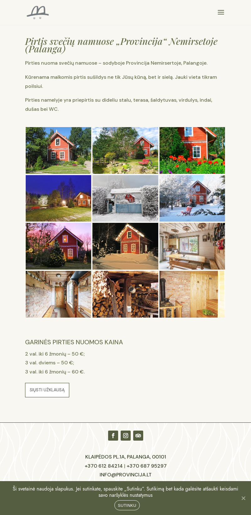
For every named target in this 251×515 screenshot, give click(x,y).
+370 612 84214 (104, 466)
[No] (243, 498)
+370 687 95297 (147, 466)
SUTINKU (127, 505)
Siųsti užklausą (47, 390)
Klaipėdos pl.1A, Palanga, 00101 (125, 456)
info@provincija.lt (126, 474)
